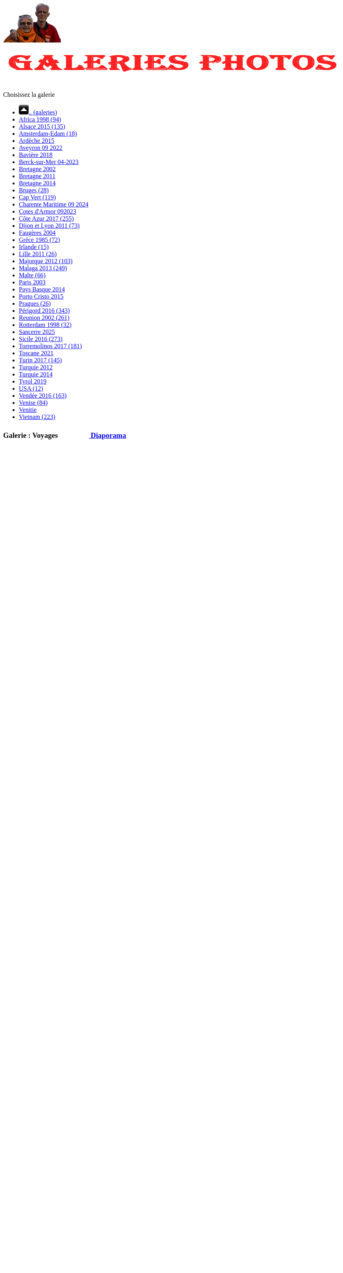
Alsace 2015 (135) (42, 126)
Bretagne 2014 (37, 183)
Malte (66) (32, 275)
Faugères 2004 (37, 232)
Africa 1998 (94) (40, 119)
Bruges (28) (34, 190)
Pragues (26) (35, 303)
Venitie (27, 409)
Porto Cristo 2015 (41, 296)
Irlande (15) (34, 247)
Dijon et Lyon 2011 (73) (49, 225)
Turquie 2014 (36, 374)
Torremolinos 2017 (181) (50, 346)
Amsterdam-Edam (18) (48, 133)
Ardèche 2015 (36, 140)
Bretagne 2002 (37, 169)
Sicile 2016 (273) (40, 339)
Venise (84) (33, 402)
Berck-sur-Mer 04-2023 (48, 162)
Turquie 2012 (36, 367)
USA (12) (31, 388)
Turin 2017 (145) (40, 360)
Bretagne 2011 (37, 176)
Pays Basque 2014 (42, 289)
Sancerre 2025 (37, 331)
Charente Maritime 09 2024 (53, 204)
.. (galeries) (38, 112)
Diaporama (101, 435)
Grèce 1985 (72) (39, 239)
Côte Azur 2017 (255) (46, 218)
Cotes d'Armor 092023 (47, 211)
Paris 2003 (32, 282)
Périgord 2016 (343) (44, 310)
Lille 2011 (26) (38, 254)
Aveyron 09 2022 (40, 147)
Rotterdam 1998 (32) (45, 324)
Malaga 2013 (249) (43, 268)
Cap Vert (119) (37, 197)
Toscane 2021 (36, 353)
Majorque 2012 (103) (46, 261)
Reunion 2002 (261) (44, 317)
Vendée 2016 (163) (43, 395)
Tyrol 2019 (32, 381)
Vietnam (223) (37, 416)
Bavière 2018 (36, 154)
